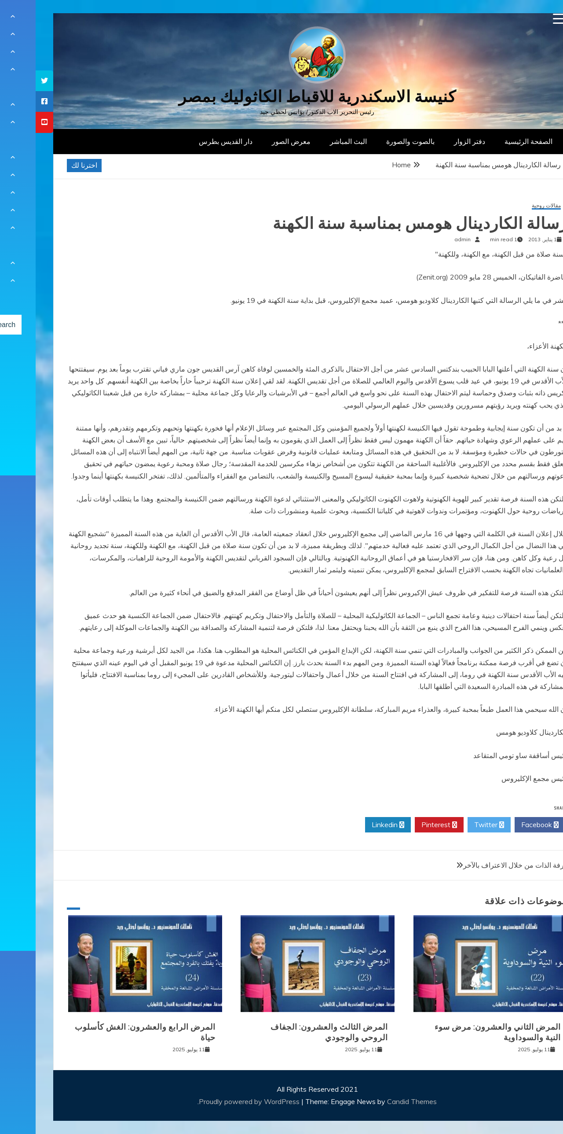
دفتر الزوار (434, 141)
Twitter (453, 824)
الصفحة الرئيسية (493, 141)
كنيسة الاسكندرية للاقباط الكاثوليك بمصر (281, 96)
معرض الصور (255, 141)
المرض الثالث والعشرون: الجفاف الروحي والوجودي (293, 1032)
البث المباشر (312, 141)
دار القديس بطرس (190, 141)
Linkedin (352, 824)
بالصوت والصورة (375, 141)
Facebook (504, 824)
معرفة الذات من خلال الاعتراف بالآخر (482, 865)
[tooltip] (9, 80)
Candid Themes (376, 1101)
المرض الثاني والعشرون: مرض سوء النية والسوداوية (462, 1032)
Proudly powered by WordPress (214, 1101)
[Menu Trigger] (523, 19)
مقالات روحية (510, 206)
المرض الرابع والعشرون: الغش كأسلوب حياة (109, 1032)
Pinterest (403, 824)
